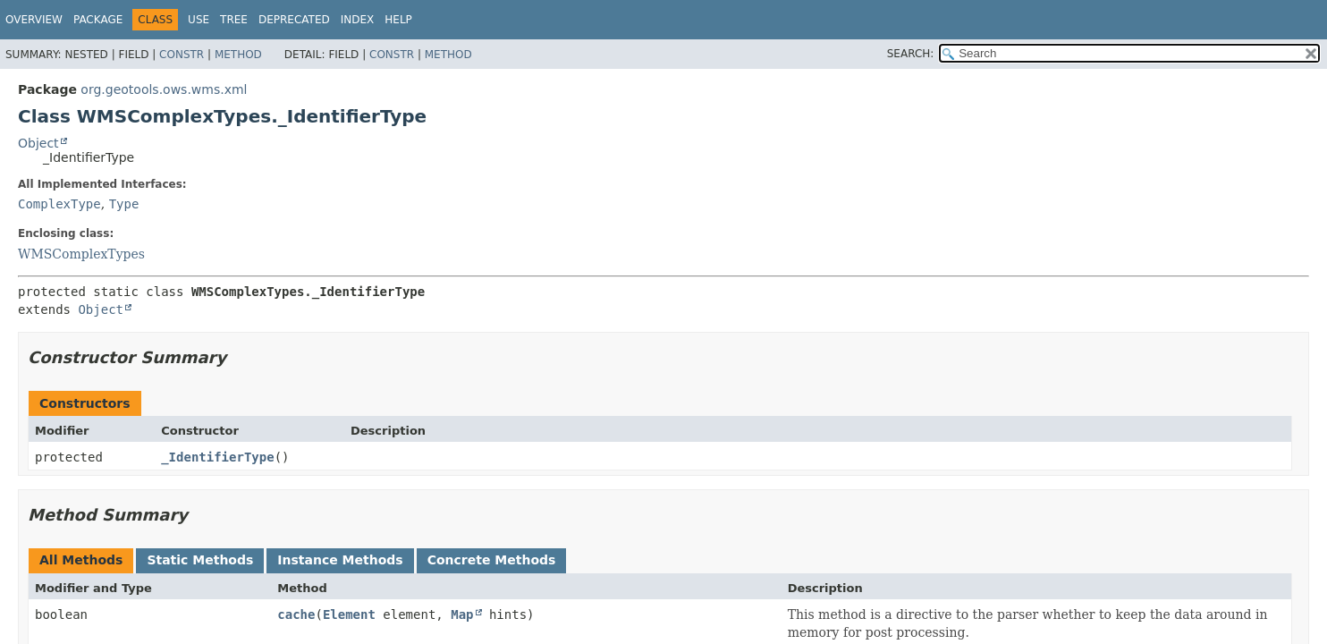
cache (296, 614)
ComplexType (59, 204)
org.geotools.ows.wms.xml (163, 89)
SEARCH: (910, 53)
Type (124, 204)
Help (398, 19)
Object (38, 143)
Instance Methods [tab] (339, 560)
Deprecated (294, 19)
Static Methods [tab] (200, 560)
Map (462, 614)
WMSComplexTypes (81, 254)
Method (238, 54)
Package (98, 19)
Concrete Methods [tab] (491, 560)
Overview (34, 19)
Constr (181, 54)
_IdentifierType (217, 457)
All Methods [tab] (81, 560)
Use (198, 19)
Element (349, 614)
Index (358, 19)
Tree (234, 19)
